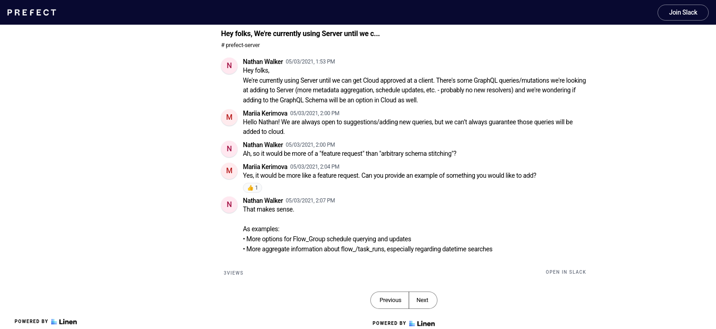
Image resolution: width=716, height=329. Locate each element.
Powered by (46, 321)
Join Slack (683, 12)
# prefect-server (240, 45)
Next (422, 300)
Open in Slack (566, 272)
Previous (390, 300)
